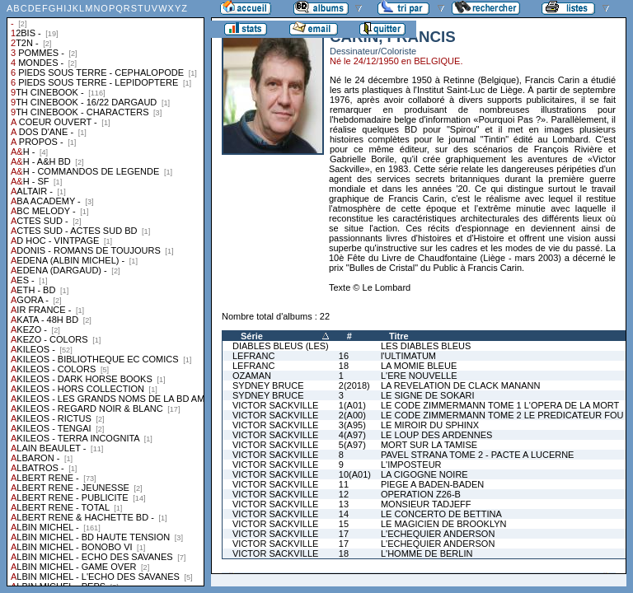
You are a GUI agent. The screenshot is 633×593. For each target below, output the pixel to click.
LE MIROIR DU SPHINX (430, 425)
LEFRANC (253, 356)
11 (344, 484)
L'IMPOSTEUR (411, 464)
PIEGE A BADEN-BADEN (432, 484)
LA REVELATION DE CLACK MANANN (461, 385)
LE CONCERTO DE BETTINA (441, 514)
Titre (399, 336)
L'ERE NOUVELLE (419, 376)
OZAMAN (251, 376)
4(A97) (352, 435)
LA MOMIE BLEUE (419, 366)
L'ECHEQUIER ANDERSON (438, 534)
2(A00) (352, 415)
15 (344, 524)
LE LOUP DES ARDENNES (437, 435)
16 (344, 356)
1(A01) (352, 405)
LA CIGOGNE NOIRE (424, 474)
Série (252, 336)
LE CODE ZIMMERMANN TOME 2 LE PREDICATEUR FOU (502, 415)
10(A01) (355, 474)
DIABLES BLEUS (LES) (280, 346)
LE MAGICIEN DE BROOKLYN (444, 524)
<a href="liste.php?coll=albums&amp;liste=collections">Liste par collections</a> (105, 293)
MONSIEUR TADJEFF (426, 504)
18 (344, 366)
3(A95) (352, 425)
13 (344, 504)
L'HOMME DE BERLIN (427, 553)
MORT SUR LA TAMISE (429, 445)
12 (344, 494)
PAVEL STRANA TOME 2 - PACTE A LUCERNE (477, 455)
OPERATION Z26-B (421, 494)
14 (344, 514)
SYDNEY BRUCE (268, 385)
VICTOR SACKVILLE (275, 405)
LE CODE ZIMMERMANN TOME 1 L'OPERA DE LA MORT (500, 405)
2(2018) (354, 385)
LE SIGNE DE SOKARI (428, 395)
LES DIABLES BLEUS (426, 346)
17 (344, 534)
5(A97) (352, 445)
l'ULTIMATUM (408, 356)
